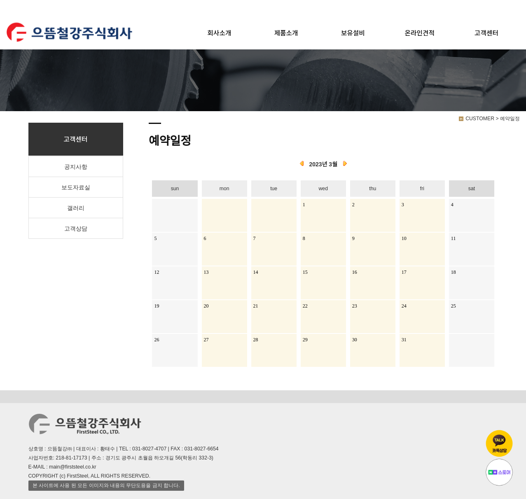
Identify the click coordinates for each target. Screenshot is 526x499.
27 (206, 340)
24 (404, 306)
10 (404, 238)
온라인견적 (420, 32)
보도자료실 (75, 187)
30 (354, 340)
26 (156, 340)
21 (255, 306)
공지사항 (75, 166)
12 (156, 272)
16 (354, 272)
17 (404, 272)
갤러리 (75, 208)
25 (453, 306)
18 (453, 272)
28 (255, 340)
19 (156, 306)
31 (404, 340)
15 (305, 272)
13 (206, 272)
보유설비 (353, 32)
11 (453, 238)
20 (206, 306)
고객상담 (75, 228)
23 (354, 306)
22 (305, 306)
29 (305, 340)
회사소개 (219, 32)
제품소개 (286, 32)
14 (255, 272)
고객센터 (486, 32)
